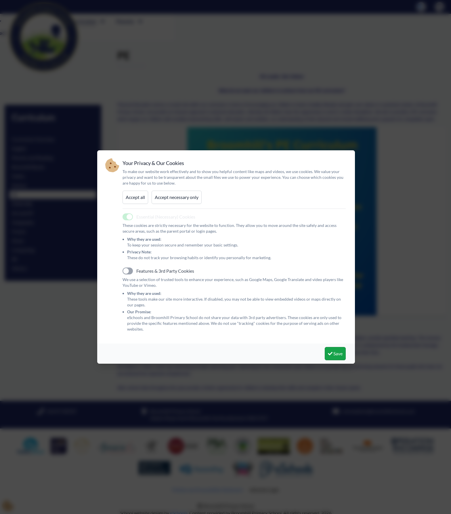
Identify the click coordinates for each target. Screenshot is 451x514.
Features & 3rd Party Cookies (165, 271)
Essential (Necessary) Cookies (165, 216)
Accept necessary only (176, 197)
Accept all (135, 197)
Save (335, 353)
